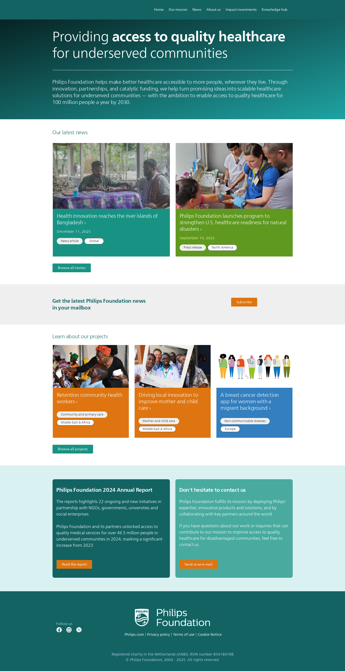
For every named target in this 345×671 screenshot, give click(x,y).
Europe (230, 429)
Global (94, 241)
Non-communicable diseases (245, 421)
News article (70, 241)
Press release (193, 247)
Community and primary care (82, 414)
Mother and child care (159, 421)
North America (222, 247)
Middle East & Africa (75, 422)
